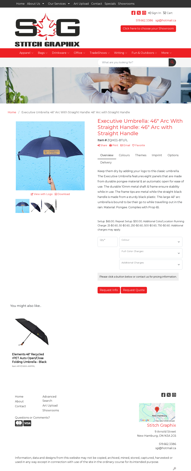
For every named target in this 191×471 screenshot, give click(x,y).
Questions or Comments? (32, 417)
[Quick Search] (133, 62)
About (19, 401)
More (166, 53)
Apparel (26, 53)
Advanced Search (49, 398)
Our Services (57, 3)
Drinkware (60, 53)
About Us (33, 3)
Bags (42, 53)
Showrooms (126, 3)
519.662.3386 (144, 20)
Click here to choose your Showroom (148, 28)
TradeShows (100, 53)
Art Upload (81, 3)
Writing (120, 53)
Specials (110, 3)
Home (20, 3)
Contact (96, 3)
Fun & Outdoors (144, 53)
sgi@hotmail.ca (165, 20)
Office (79, 53)
